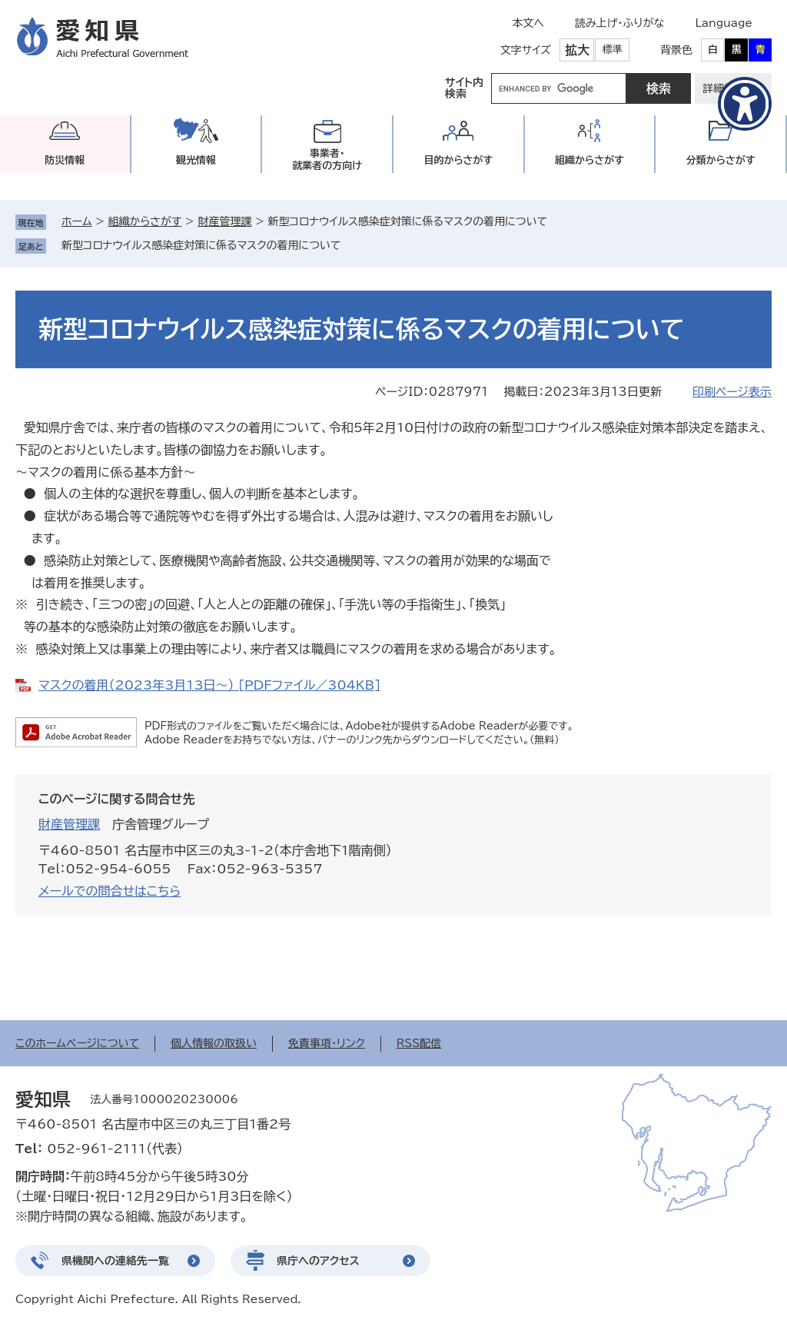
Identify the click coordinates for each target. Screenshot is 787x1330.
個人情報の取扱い (214, 1043)
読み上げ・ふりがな (619, 23)
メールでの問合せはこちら (109, 891)
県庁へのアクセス (318, 1260)
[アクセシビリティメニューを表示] (745, 104)
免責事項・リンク (326, 1043)
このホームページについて (77, 1043)
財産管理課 (224, 221)
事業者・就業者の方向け (327, 159)
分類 (720, 160)
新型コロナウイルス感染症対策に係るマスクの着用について (200, 245)
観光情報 (196, 160)
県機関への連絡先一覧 (115, 1260)
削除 (351, 245)
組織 (589, 160)
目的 (458, 160)
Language (723, 23)
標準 (613, 50)
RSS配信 (419, 1043)
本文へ (528, 23)
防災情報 (65, 160)
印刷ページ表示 (732, 391)
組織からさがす (145, 221)
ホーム (76, 221)
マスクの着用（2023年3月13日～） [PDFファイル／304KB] (209, 685)
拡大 (577, 50)
